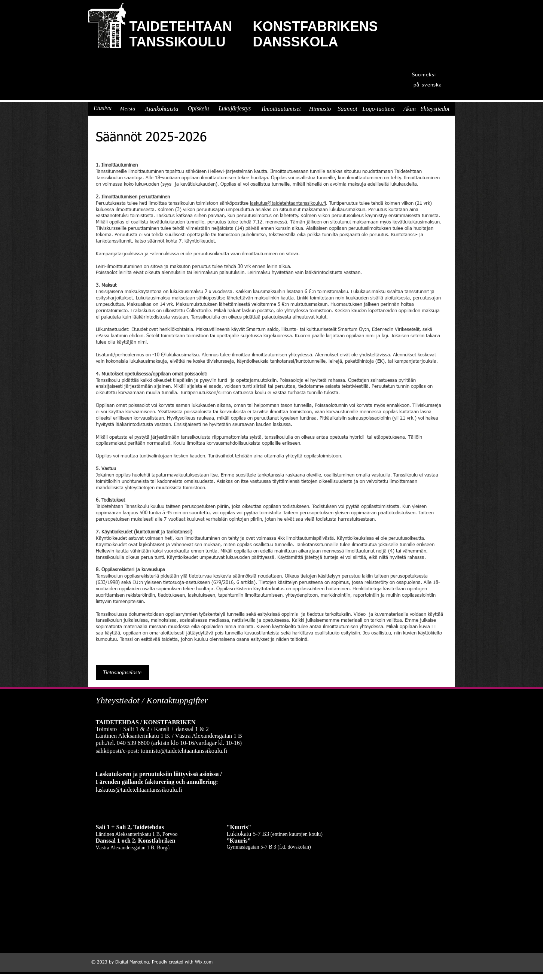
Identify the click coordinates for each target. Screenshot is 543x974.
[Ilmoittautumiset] (281, 108)
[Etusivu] (103, 108)
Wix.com (204, 962)
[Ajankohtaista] (162, 108)
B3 (265, 834)
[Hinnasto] (320, 108)
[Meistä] (128, 108)
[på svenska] (428, 85)
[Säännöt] (347, 108)
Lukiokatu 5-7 (244, 834)
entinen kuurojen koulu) (297, 834)
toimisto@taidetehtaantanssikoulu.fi (184, 751)
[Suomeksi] (424, 75)
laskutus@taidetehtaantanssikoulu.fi (288, 203)
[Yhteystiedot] (435, 108)
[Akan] (410, 108)
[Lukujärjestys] (235, 108)
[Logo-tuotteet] (379, 108)
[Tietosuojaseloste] (122, 672)
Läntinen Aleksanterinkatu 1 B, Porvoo (137, 834)
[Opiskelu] (198, 108)
